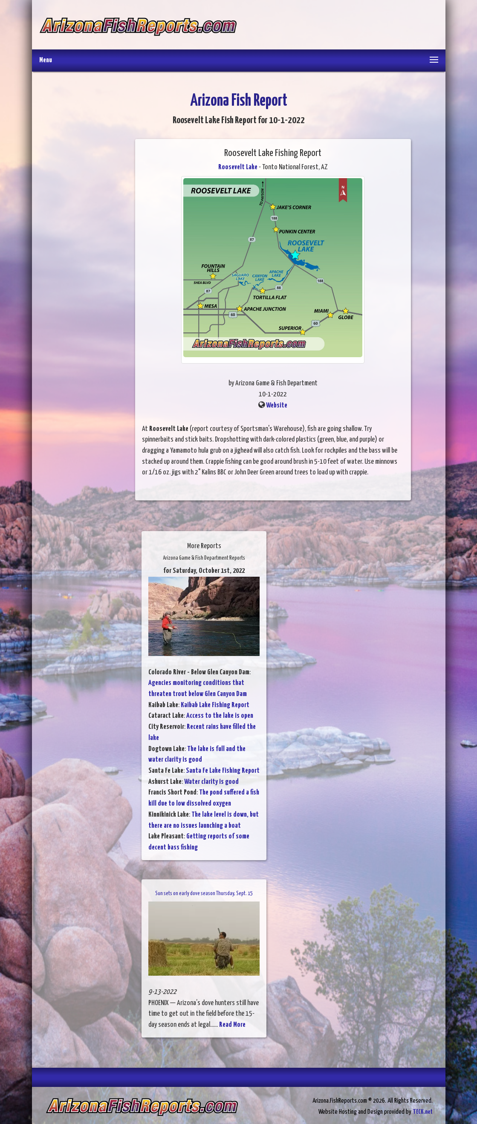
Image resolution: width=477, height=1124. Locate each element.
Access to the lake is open (219, 715)
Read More (232, 1025)
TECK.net (423, 1112)
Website (276, 405)
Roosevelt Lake (237, 167)
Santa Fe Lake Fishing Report (223, 770)
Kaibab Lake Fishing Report (215, 705)
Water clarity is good (211, 782)
